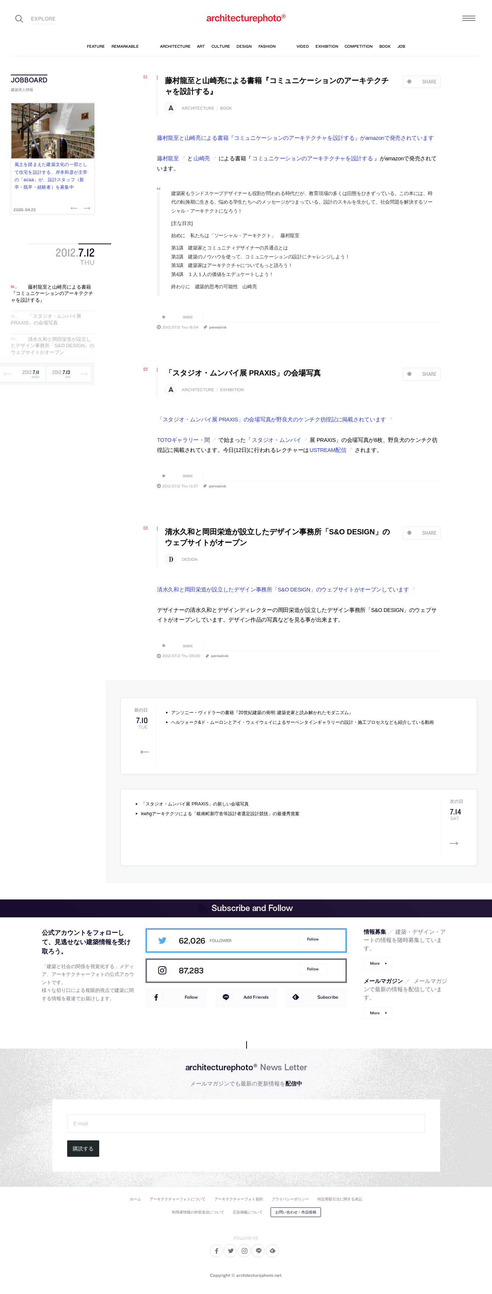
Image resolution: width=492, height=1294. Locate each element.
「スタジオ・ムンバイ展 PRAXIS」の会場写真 (46, 320)
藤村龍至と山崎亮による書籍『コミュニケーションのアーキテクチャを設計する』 (52, 293)
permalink (217, 327)
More (375, 963)
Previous (75, 208)
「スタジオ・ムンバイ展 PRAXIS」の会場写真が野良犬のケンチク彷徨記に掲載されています (271, 420)
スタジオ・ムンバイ (276, 440)
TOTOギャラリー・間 (183, 440)
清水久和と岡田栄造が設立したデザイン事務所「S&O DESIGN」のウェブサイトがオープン (52, 345)
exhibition (232, 389)
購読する (83, 1149)
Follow (313, 939)
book (226, 108)
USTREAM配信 (328, 450)
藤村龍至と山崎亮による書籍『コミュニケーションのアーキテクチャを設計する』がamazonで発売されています (295, 138)
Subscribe (327, 997)
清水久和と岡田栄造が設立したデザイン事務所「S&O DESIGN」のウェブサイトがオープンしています (283, 590)
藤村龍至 (168, 158)
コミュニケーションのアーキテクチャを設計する (312, 158)
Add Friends (256, 997)
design (189, 559)
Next (86, 208)
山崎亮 (202, 158)
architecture (198, 108)
